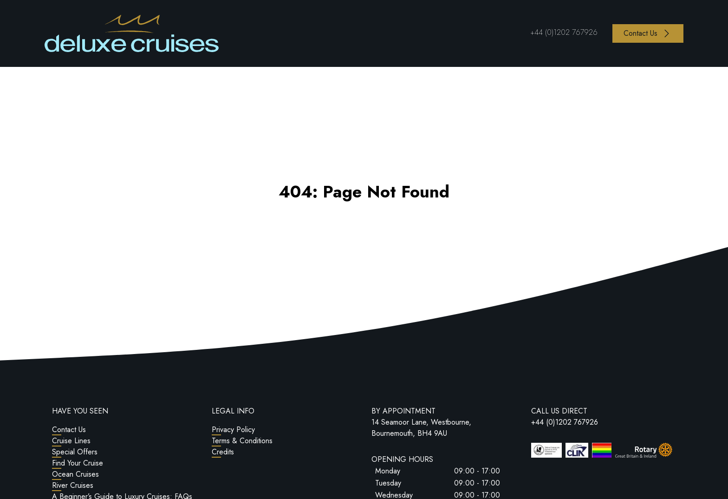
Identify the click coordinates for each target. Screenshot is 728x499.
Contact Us (69, 429)
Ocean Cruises (75, 474)
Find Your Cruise (77, 463)
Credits (223, 451)
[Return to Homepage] (132, 33)
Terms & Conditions (242, 440)
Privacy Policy (233, 429)
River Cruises (72, 485)
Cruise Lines (71, 440)
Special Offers (75, 451)
